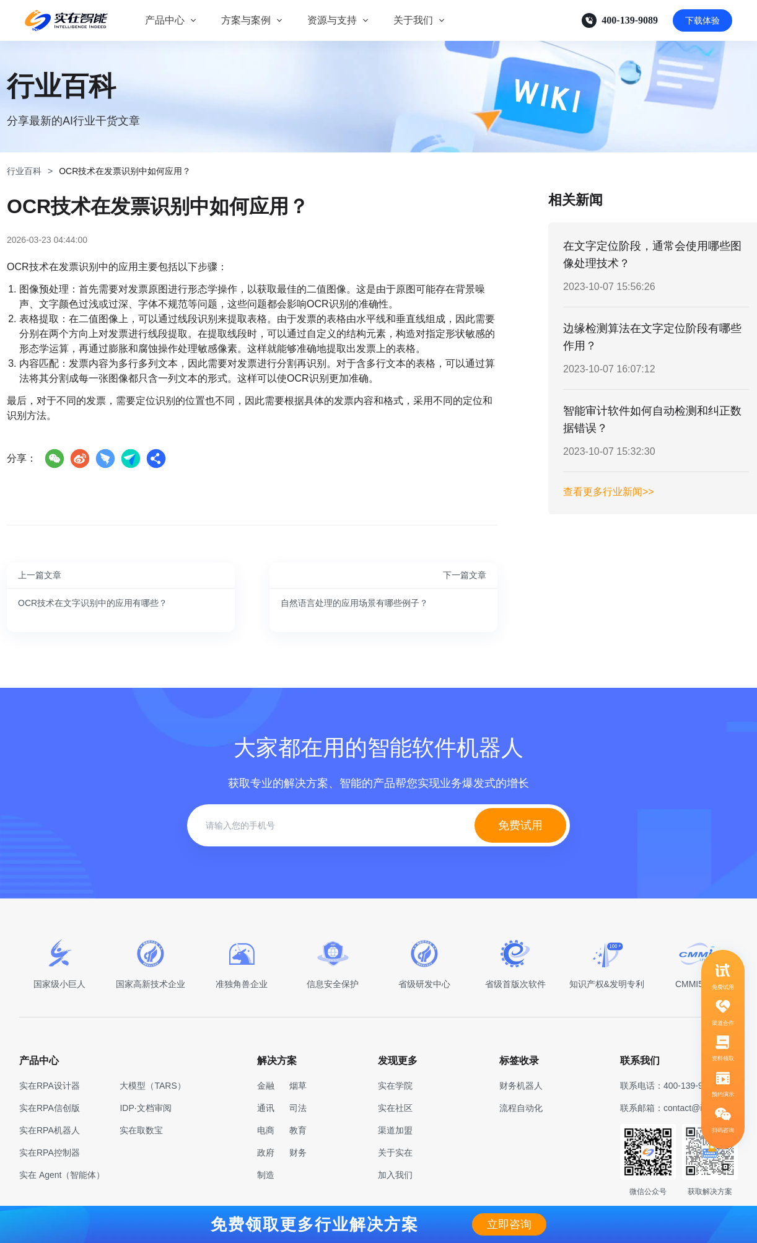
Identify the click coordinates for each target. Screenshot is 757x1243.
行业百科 (24, 171)
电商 (265, 1130)
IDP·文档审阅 (145, 1108)
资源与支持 (332, 20)
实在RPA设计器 (49, 1086)
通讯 (265, 1108)
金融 (265, 1086)
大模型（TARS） (152, 1086)
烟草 (298, 1086)
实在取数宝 (141, 1130)
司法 (298, 1108)
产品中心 (165, 20)
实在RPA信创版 (49, 1108)
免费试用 (520, 825)
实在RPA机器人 (49, 1130)
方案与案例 (246, 20)
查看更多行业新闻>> (608, 491)
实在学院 (395, 1086)
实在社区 (395, 1108)
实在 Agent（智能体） (62, 1175)
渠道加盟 (395, 1130)
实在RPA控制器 (49, 1152)
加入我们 (395, 1175)
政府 (265, 1152)
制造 (265, 1175)
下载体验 (702, 20)
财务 (298, 1152)
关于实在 (395, 1152)
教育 (298, 1130)
